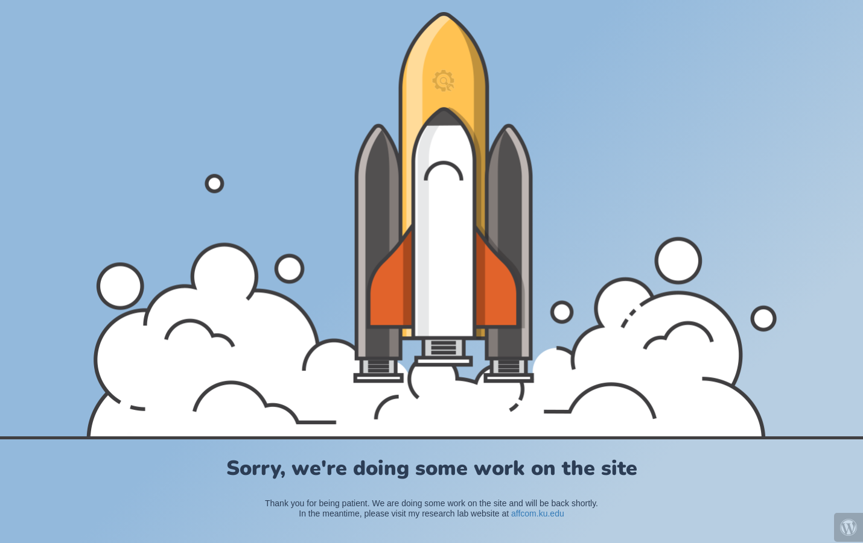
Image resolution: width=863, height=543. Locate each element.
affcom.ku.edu (537, 513)
